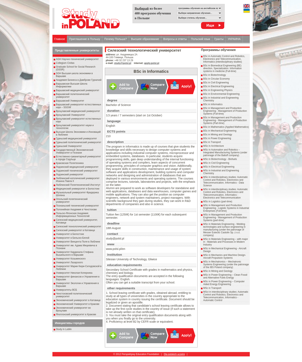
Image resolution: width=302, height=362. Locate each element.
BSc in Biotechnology (214, 75)
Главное (59, 39)
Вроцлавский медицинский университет (78, 111)
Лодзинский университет (69, 174)
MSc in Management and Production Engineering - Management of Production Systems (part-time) (225, 217)
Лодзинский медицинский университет (77, 167)
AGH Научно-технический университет (77, 59)
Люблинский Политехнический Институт (78, 184)
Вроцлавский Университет (70, 115)
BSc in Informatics (213, 104)
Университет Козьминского (71, 258)
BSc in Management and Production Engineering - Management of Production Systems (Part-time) (225, 120)
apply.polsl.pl (151, 63)
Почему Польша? (115, 39)
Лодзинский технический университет (77, 170)
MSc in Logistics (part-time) (217, 201)
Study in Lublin (64, 329)
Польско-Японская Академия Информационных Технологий (73, 214)
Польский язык (200, 39)
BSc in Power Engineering (217, 138)
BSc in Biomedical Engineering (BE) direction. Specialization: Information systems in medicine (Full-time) (222, 68)
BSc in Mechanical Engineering (219, 130)
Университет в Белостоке (70, 234)
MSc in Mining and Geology (218, 271)
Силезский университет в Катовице (75, 230)
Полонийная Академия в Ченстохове (76, 209)
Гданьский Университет (69, 146)
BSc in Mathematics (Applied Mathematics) (226, 127)
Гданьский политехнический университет (78, 142)
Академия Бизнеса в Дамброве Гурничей (78, 80)
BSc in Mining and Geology (217, 134)
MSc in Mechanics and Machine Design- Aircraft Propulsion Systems (224, 256)
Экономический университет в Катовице (78, 300)
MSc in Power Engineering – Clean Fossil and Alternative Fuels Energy (225, 276)
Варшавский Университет (70, 100)
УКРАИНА (234, 39)
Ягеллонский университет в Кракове (76, 314)
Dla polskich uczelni (174, 354)
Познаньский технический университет (77, 205)
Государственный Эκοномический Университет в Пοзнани (74, 151)
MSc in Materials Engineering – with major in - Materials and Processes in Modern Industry (225, 242)
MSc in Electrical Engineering (218, 166)
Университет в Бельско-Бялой (72, 237)
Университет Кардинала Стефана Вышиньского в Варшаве (74, 253)
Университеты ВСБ (66, 289)
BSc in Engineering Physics (218, 90)
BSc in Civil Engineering (216, 82)
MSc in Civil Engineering (216, 163)
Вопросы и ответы (175, 39)
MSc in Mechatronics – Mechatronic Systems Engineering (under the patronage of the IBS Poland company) (226, 264)
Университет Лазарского (69, 262)
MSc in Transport (212, 288)
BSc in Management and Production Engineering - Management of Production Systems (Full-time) (225, 111)
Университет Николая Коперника (74, 272)
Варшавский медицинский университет (77, 90)
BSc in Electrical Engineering (218, 86)
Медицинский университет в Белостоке (77, 188)
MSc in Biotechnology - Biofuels (220, 159)
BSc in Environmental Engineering (221, 94)
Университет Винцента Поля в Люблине (78, 241)
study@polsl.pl (122, 63)
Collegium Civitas (65, 63)
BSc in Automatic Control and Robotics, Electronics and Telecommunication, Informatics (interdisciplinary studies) (224, 59)
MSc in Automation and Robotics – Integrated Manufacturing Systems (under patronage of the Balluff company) (225, 152)
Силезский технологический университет (78, 226)
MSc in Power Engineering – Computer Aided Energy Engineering (224, 283)
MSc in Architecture (213, 146)
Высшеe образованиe (145, 39)
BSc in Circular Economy (216, 78)
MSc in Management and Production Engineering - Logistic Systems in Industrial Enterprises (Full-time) (226, 208)
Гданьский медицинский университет (76, 138)
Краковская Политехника (70, 163)
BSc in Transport (212, 142)
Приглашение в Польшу (84, 39)
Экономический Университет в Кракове (77, 304)
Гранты (219, 39)
